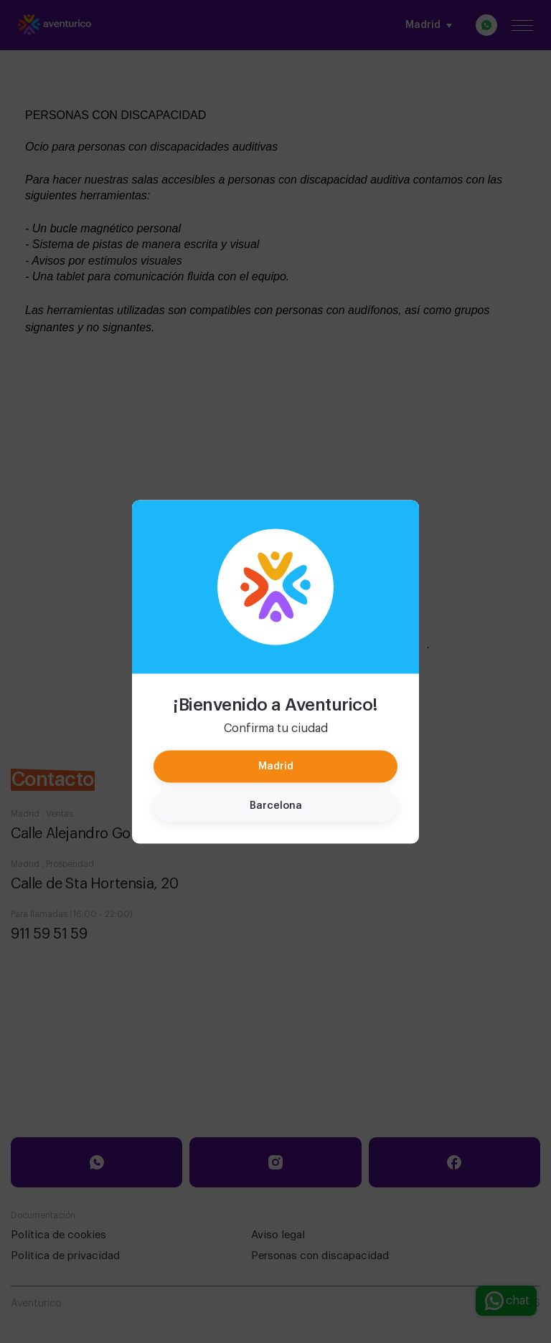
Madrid (275, 766)
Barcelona (276, 805)
